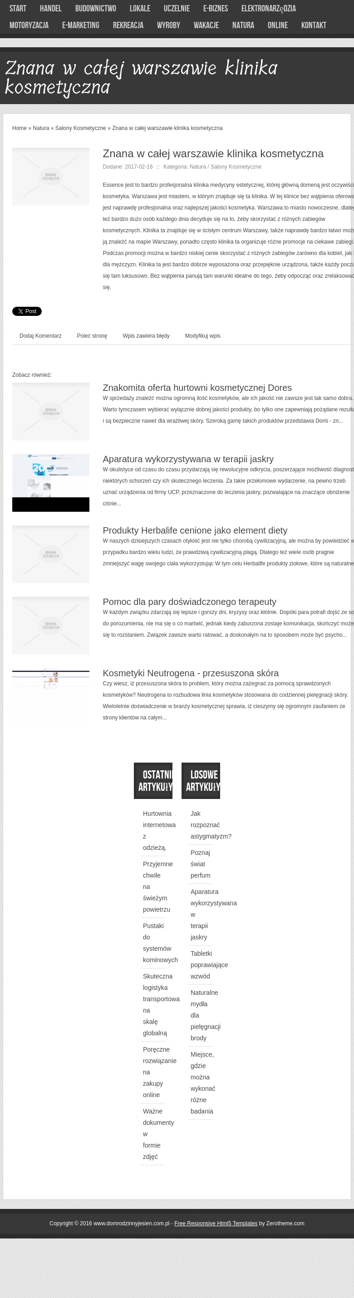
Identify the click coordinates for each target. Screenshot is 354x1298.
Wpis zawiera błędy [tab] (146, 336)
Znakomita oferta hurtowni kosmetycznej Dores (197, 388)
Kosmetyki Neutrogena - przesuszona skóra (191, 673)
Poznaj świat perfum (201, 864)
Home (19, 128)
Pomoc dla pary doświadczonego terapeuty (189, 602)
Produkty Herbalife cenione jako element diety (195, 530)
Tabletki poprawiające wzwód (209, 965)
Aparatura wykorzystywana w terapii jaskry (188, 459)
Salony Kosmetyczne (80, 128)
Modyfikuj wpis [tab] (203, 336)
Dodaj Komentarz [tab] (41, 336)
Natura (41, 128)
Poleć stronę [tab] (92, 336)
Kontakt (313, 25)
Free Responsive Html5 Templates (215, 1223)
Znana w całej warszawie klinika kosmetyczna (167, 128)
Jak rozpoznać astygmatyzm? (211, 825)
